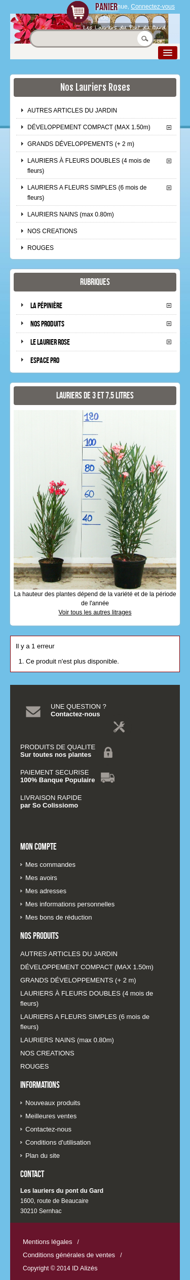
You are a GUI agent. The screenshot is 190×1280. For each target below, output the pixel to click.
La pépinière (46, 305)
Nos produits (47, 323)
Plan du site (42, 1155)
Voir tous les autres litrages (94, 612)
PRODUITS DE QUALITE (57, 747)
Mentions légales (47, 1242)
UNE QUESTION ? (78, 706)
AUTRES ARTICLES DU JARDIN (72, 110)
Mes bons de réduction (58, 917)
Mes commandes (50, 864)
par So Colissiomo (49, 805)
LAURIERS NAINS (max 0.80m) (70, 214)
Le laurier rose (50, 342)
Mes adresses (45, 891)
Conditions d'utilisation (58, 1142)
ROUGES (40, 247)
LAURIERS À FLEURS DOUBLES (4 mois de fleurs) (88, 165)
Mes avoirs (41, 878)
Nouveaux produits (52, 1103)
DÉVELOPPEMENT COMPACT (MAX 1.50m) (88, 127)
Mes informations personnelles (70, 904)
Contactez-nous (75, 714)
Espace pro (44, 360)
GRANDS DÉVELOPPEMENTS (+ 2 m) (80, 144)
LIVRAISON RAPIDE (51, 797)
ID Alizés (85, 1268)
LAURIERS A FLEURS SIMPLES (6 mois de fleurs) (86, 192)
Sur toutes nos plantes (55, 754)
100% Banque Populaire (57, 780)
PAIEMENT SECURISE (54, 772)
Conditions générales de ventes (69, 1255)
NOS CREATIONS (52, 231)
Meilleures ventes (51, 1116)
